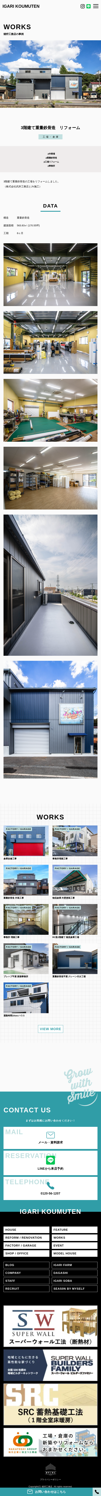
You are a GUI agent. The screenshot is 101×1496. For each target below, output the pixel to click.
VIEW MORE (50, 1029)
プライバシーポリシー (50, 1479)
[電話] (97, 1492)
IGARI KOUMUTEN (21, 6)
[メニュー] (95, 6)
